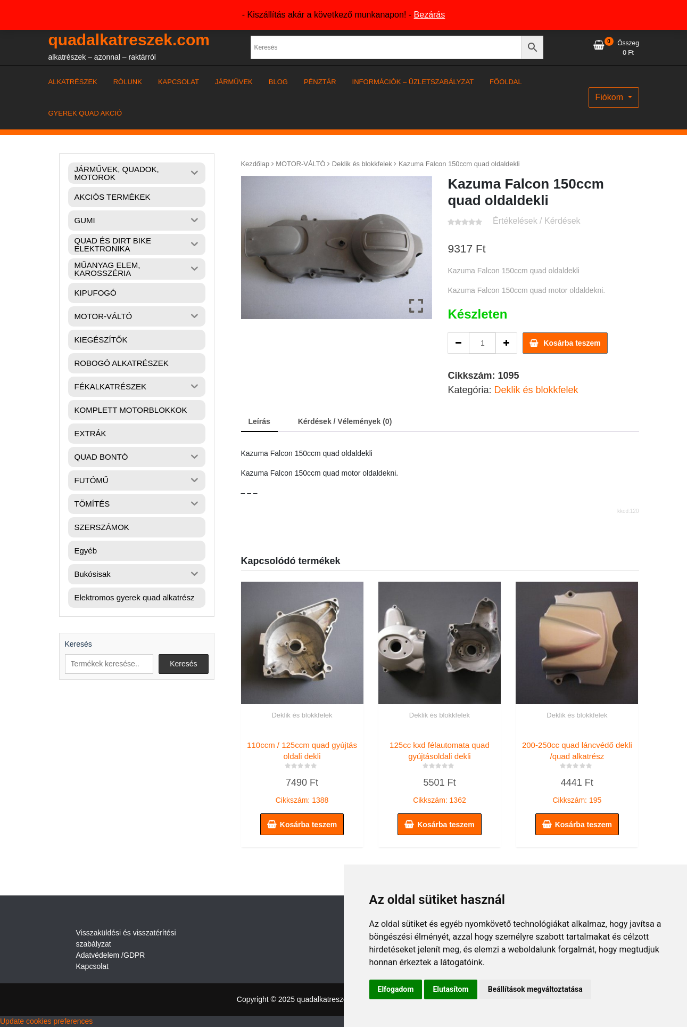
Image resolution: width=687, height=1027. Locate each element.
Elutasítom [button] (450, 989)
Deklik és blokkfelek (362, 164)
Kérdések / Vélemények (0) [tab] (345, 421)
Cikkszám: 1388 (302, 770)
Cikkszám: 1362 (439, 770)
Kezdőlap (255, 164)
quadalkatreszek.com (129, 39)
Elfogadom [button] (396, 989)
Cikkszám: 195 (577, 770)
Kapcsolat (92, 966)
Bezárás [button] (429, 14)
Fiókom (610, 97)
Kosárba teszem (571, 343)
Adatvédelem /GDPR (110, 955)
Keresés (78, 644)
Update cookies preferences (46, 1021)
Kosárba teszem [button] (308, 824)
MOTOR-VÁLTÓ (300, 164)
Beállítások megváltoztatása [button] (535, 989)
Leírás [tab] (259, 421)
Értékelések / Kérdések (537, 220)
